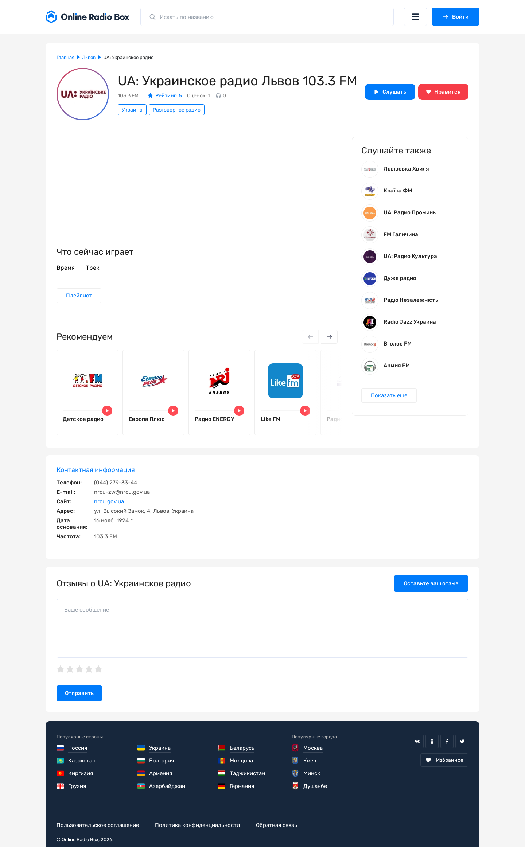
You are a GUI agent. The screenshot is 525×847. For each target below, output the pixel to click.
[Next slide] (329, 337)
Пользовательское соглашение (98, 825)
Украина (132, 110)
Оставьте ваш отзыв (431, 583)
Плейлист (79, 295)
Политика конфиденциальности (197, 825)
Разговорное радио (177, 110)
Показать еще (389, 395)
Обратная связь (276, 825)
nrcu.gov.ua (109, 501)
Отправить (79, 693)
